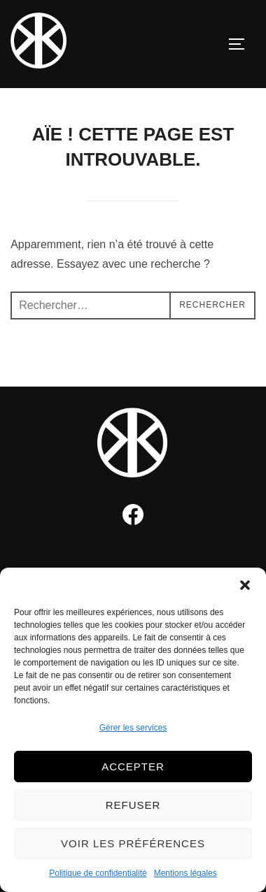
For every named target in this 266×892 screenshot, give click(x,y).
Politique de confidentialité (97, 873)
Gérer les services (133, 728)
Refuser (133, 805)
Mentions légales (185, 873)
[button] (245, 585)
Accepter (133, 766)
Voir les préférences (133, 843)
